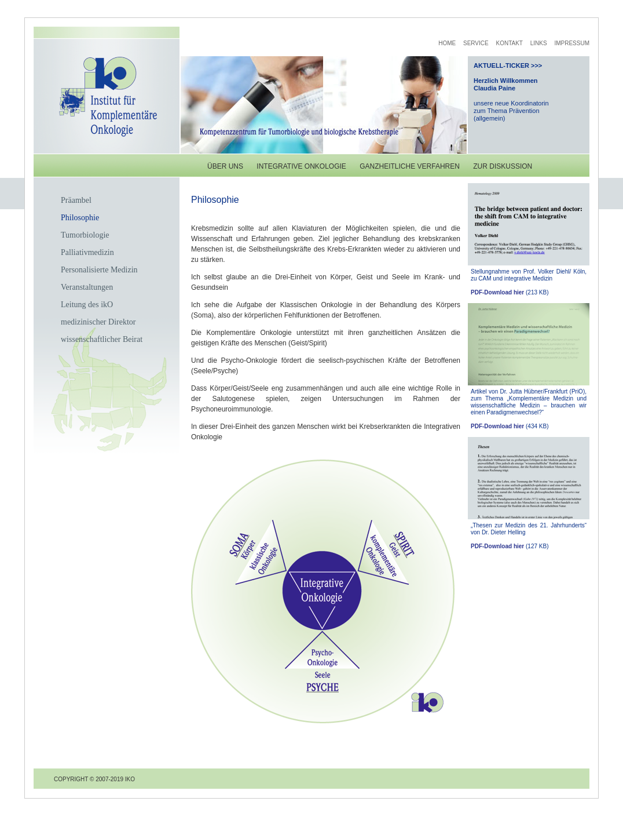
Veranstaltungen (87, 287)
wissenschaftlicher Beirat (101, 339)
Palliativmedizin (87, 252)
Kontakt (509, 43)
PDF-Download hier (497, 292)
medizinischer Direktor (98, 322)
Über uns (225, 166)
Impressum (571, 43)
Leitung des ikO (87, 304)
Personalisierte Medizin (99, 269)
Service (476, 43)
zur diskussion (502, 166)
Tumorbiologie (85, 235)
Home (447, 43)
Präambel (76, 200)
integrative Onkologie (301, 166)
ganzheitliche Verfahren (410, 166)
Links (538, 43)
